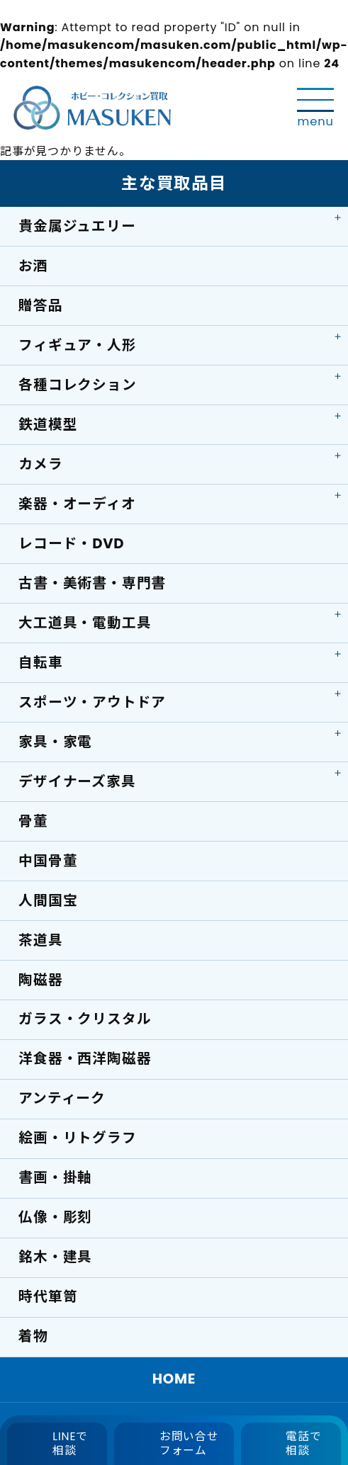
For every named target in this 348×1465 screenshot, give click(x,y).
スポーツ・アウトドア (92, 702)
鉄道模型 (47, 424)
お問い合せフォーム (189, 1443)
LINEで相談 (70, 1443)
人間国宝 (47, 900)
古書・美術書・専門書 (92, 583)
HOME (174, 1378)
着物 (33, 1336)
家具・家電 (55, 742)
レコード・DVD (71, 543)
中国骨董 (47, 861)
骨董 (33, 821)
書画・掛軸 (55, 1177)
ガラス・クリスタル (84, 1019)
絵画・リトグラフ (77, 1138)
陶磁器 (40, 980)
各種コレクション (77, 385)
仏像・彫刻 (55, 1217)
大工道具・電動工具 (84, 623)
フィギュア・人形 (77, 345)
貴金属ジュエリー (76, 226)
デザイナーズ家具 (76, 781)
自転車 (40, 662)
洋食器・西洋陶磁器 (84, 1058)
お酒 (33, 266)
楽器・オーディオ (76, 504)
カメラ (40, 464)
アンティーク (62, 1098)
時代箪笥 (47, 1296)
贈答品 (40, 305)
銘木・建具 (55, 1257)
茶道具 (40, 940)
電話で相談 (303, 1443)
